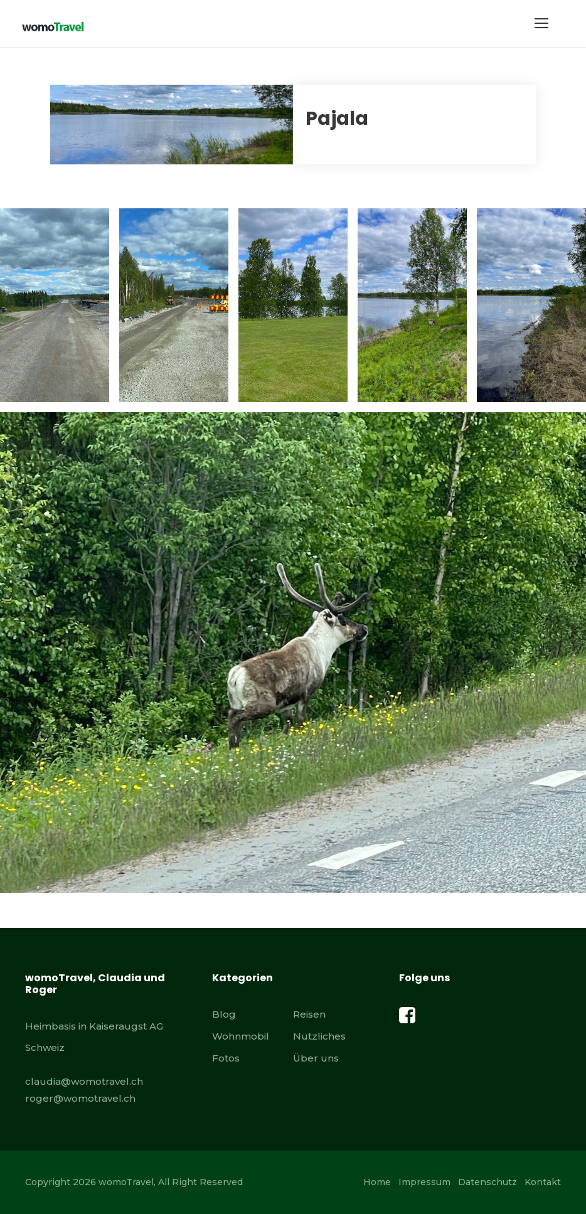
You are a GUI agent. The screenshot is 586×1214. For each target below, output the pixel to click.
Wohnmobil (240, 1036)
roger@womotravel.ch (80, 1098)
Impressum (424, 1182)
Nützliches (319, 1036)
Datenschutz (487, 1182)
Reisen (309, 1014)
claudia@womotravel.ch (84, 1081)
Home (377, 1182)
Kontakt (543, 1182)
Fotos (226, 1058)
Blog (224, 1014)
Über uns (316, 1058)
